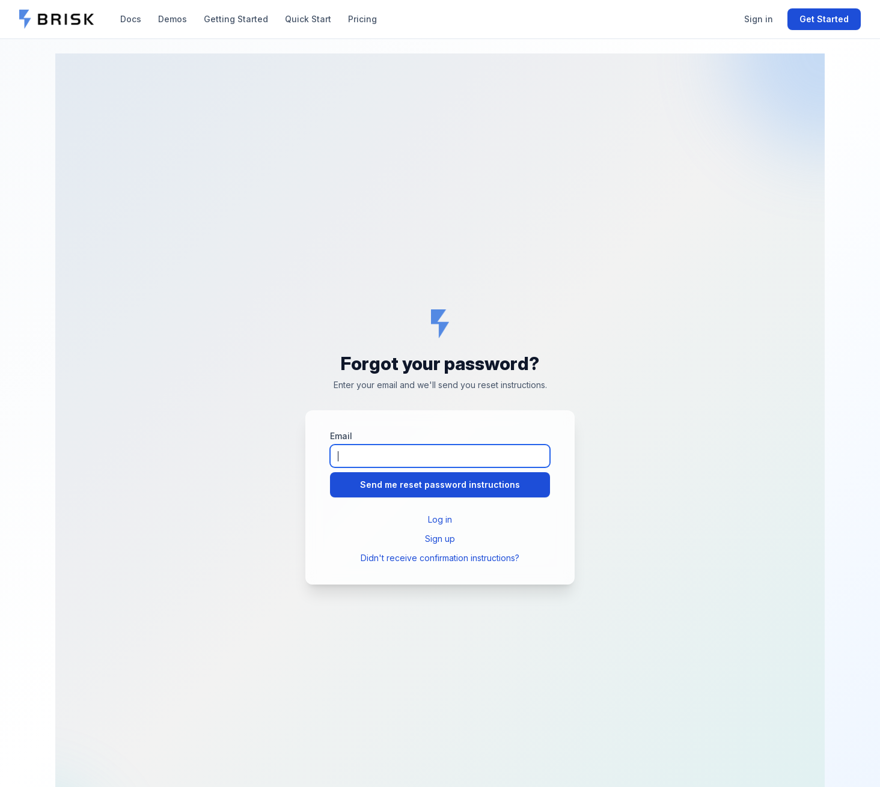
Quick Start (308, 19)
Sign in (758, 19)
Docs (130, 19)
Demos (172, 19)
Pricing (362, 19)
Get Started (824, 19)
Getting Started (236, 19)
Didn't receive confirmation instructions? (440, 558)
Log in (440, 519)
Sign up (440, 538)
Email (341, 436)
